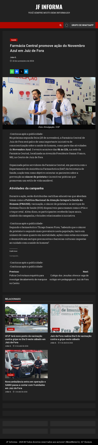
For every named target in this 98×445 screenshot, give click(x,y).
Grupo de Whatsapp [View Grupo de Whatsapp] (78, 25)
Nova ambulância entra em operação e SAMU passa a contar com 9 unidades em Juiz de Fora (25, 384)
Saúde (13, 40)
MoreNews (71, 442)
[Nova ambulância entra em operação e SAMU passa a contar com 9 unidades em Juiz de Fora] (26, 364)
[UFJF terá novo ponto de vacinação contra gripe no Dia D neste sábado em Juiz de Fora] (26, 318)
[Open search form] (61, 25)
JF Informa (49, 7)
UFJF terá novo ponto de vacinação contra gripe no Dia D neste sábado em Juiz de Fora (25, 339)
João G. (13, 57)
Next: (69, 276)
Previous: (29, 277)
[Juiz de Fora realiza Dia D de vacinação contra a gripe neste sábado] (71, 318)
